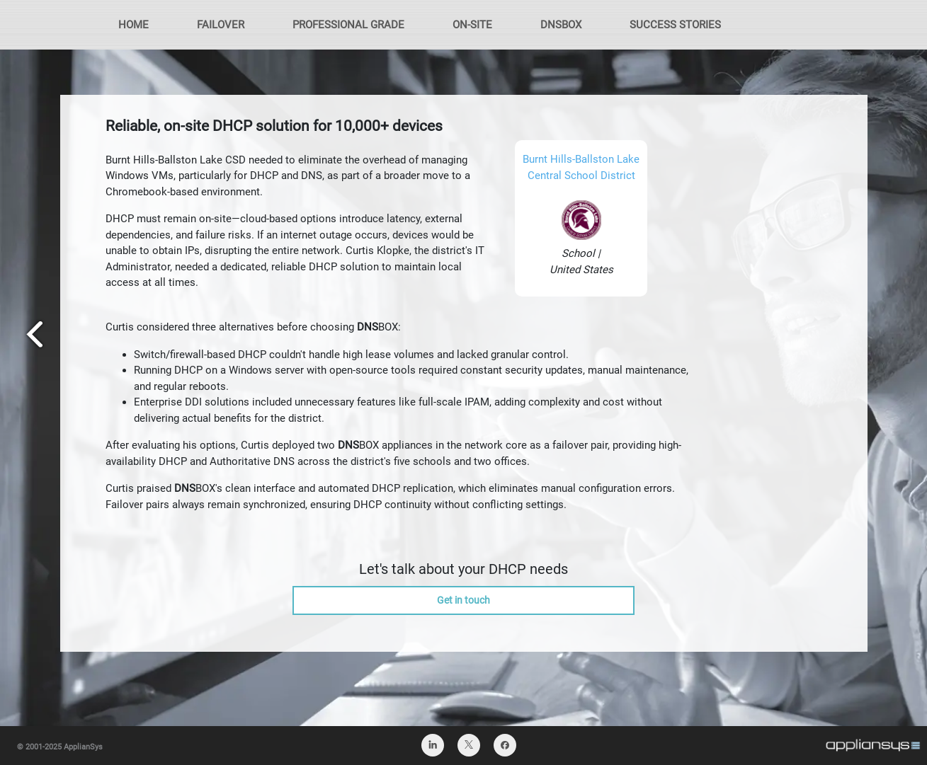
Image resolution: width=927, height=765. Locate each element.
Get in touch (463, 600)
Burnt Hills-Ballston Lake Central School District (581, 167)
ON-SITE (472, 24)
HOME (133, 24)
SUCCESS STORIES (675, 24)
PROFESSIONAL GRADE (348, 24)
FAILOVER (220, 24)
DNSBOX (560, 24)
